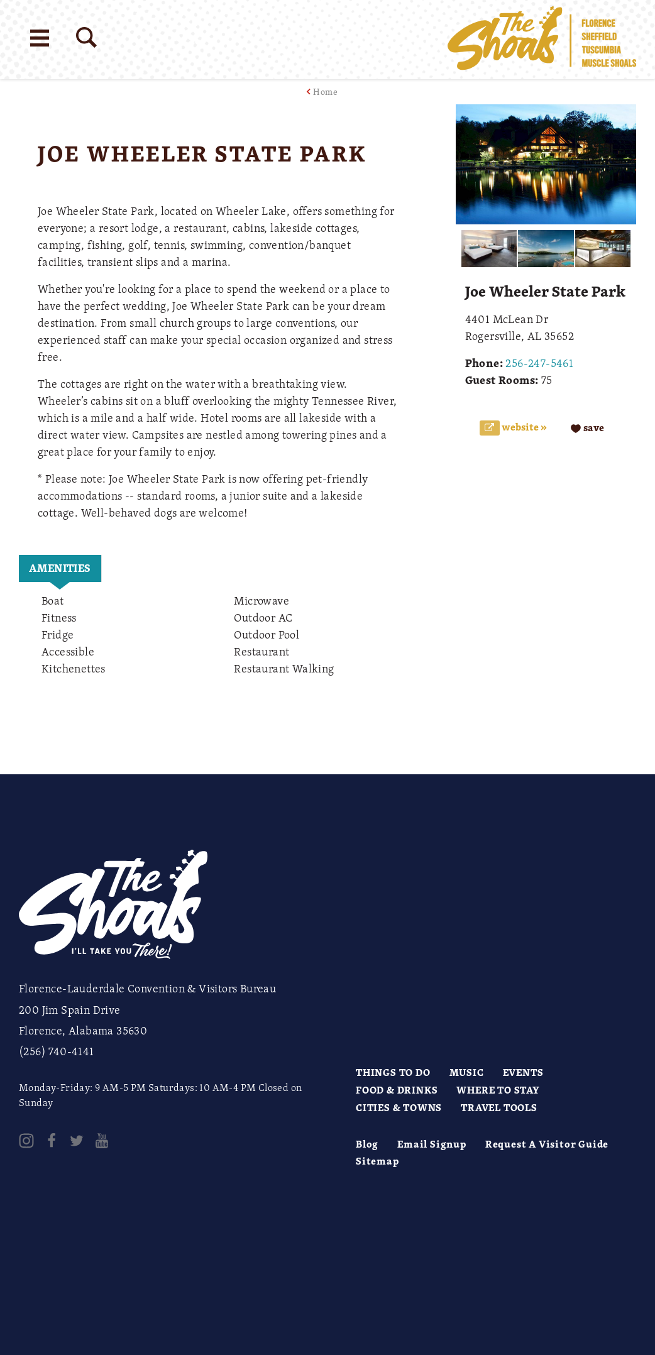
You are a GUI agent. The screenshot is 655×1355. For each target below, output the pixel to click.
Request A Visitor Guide (546, 1144)
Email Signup (431, 1144)
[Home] (542, 39)
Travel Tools (499, 1107)
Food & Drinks (397, 1090)
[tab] (60, 568)
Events (523, 1072)
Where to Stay (497, 1090)
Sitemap (377, 1161)
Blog (367, 1144)
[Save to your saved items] (587, 427)
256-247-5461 (539, 362)
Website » (523, 427)
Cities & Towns (399, 1107)
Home (325, 91)
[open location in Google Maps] (218, 721)
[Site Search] (86, 37)
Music (466, 1072)
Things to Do (393, 1072)
